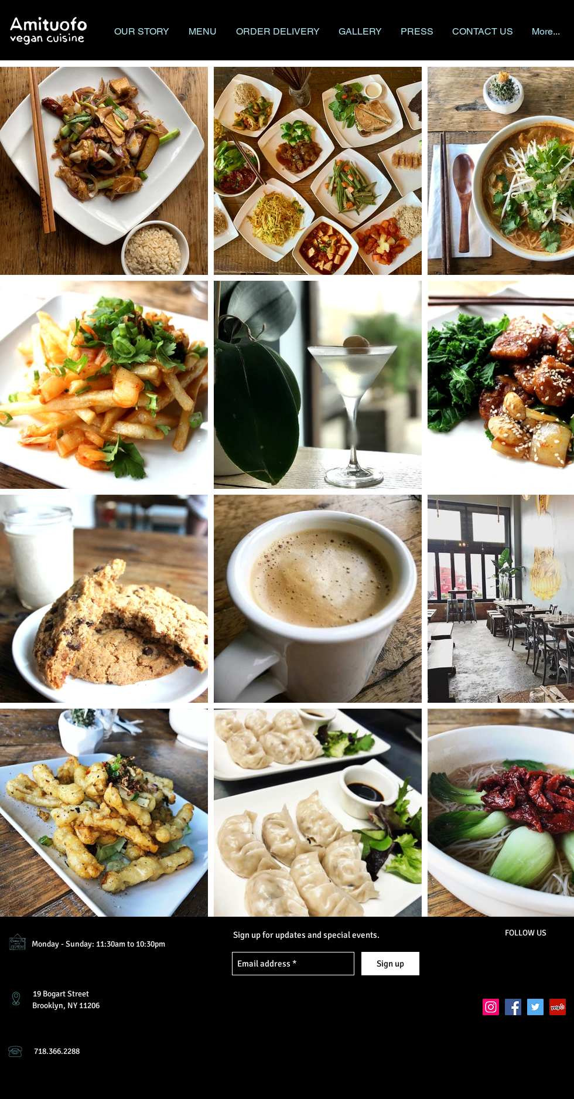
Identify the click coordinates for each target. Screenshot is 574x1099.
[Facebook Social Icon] (513, 1007)
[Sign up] (390, 963)
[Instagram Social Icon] (491, 1007)
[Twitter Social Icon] (535, 1007)
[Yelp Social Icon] (557, 1007)
